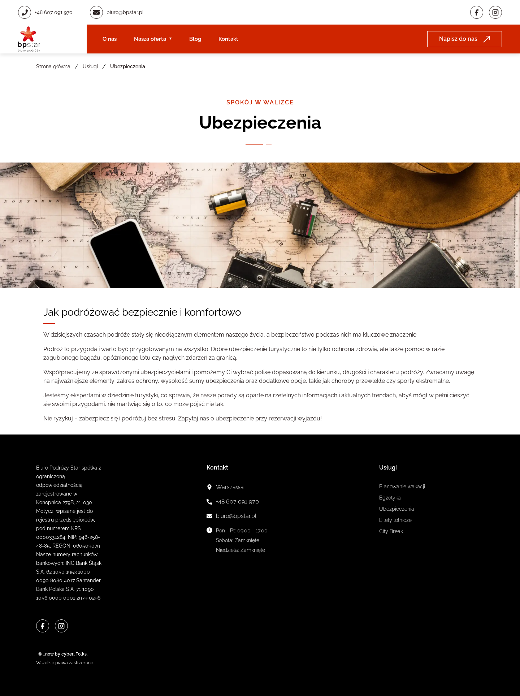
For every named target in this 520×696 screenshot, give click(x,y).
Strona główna (53, 66)
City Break (391, 531)
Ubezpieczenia (396, 509)
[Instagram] (495, 12)
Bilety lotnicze (395, 520)
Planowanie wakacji (402, 486)
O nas (110, 39)
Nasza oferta (150, 39)
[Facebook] (476, 12)
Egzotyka (390, 498)
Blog (195, 39)
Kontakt (228, 39)
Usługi (90, 66)
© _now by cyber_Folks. (62, 654)
